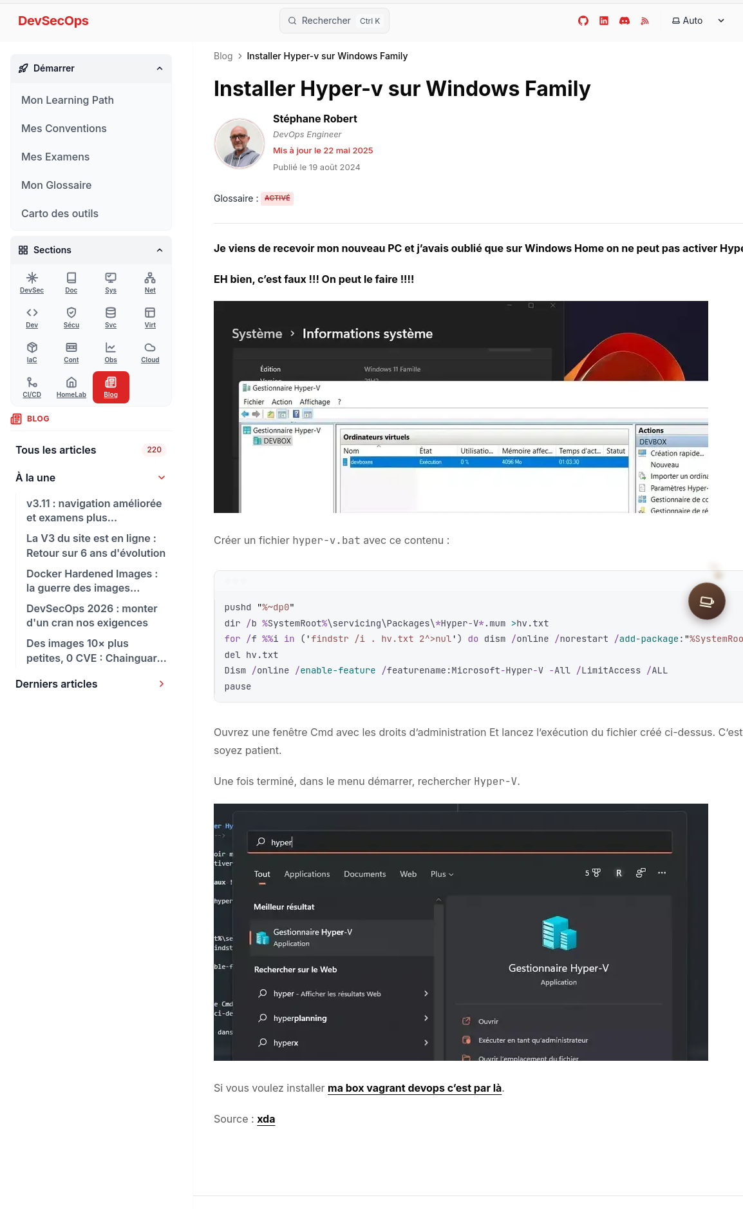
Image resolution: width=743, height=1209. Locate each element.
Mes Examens (55, 156)
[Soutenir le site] (706, 604)
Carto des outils (60, 213)
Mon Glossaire (56, 185)
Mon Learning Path (67, 99)
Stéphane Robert (315, 118)
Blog (223, 56)
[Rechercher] (334, 21)
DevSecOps (53, 20)
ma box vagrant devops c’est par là (415, 1087)
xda (266, 1118)
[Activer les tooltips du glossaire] (254, 198)
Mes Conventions (64, 128)
